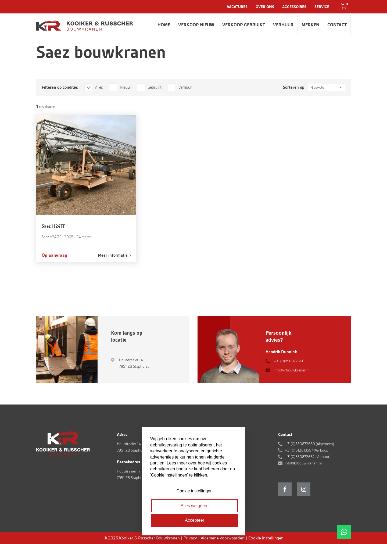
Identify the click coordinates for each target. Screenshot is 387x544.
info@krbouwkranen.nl (292, 370)
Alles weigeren (195, 505)
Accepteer (194, 520)
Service (321, 6)
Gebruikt (155, 87)
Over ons (265, 6)
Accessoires (294, 6)
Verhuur (283, 25)
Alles (99, 87)
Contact (337, 25)
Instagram (303, 489)
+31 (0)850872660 (289, 361)
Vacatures (237, 6)
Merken (310, 25)
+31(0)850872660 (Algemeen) (309, 443)
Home (163, 25)
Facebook (285, 489)
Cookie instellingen (195, 491)
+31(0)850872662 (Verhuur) (308, 456)
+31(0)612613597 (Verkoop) (307, 450)
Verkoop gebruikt (243, 25)
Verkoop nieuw (196, 25)
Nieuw (125, 87)
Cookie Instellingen (266, 538)
